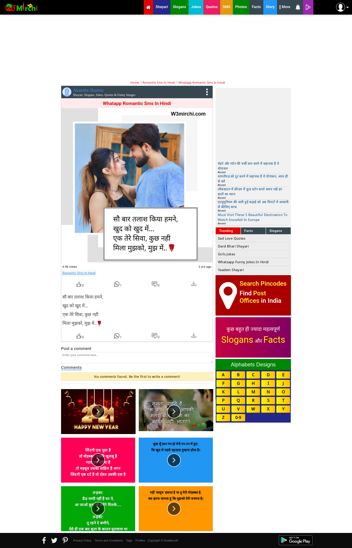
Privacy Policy (82, 540)
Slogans (275, 231)
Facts (248, 231)
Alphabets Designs (253, 364)
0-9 (238, 417)
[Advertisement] (176, 47)
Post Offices (253, 297)
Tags (129, 540)
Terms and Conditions (109, 540)
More (284, 7)
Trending (226, 231)
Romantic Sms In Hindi (78, 273)
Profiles (140, 540)
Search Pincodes (263, 283)
